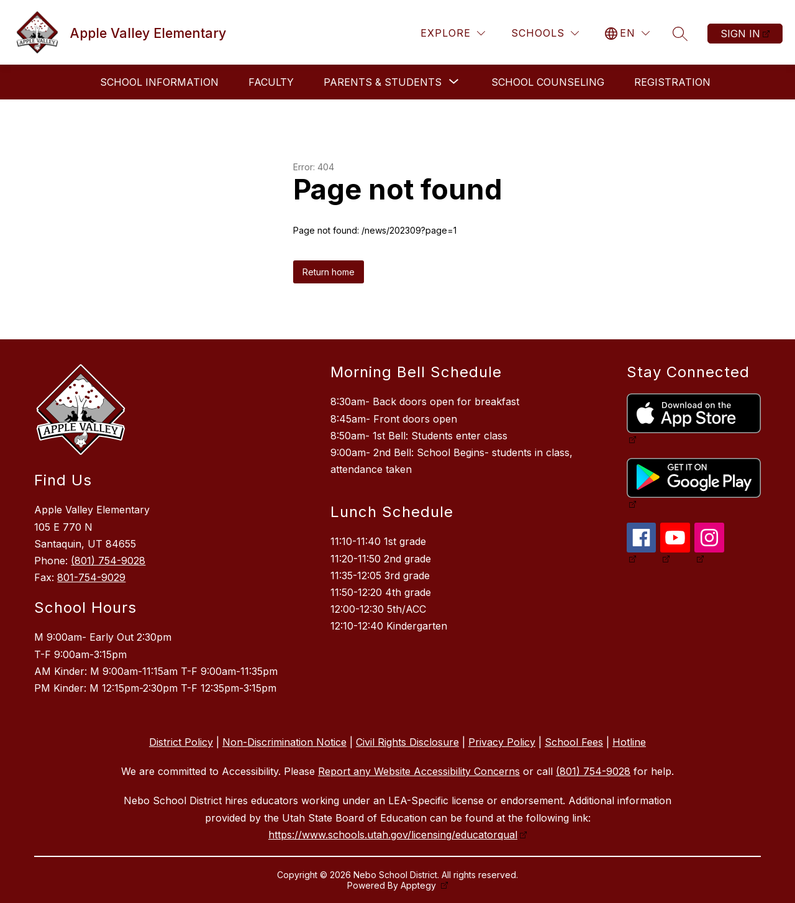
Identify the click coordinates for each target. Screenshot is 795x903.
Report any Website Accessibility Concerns (419, 771)
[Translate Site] (627, 33)
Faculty (271, 82)
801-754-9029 (91, 577)
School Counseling (547, 82)
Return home (328, 272)
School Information (159, 82)
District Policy (181, 742)
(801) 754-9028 (108, 560)
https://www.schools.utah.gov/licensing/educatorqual (392, 834)
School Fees (574, 742)
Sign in (740, 33)
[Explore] (452, 33)
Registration (672, 82)
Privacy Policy (501, 742)
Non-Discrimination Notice (284, 742)
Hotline (629, 742)
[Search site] (680, 33)
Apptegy (419, 885)
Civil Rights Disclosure (407, 742)
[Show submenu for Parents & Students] (383, 82)
